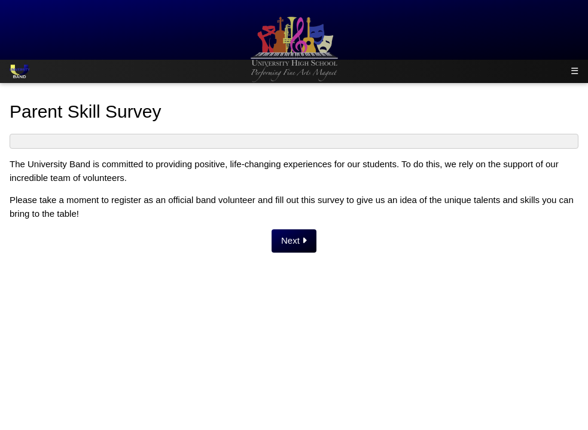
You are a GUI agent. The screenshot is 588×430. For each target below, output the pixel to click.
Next (294, 240)
